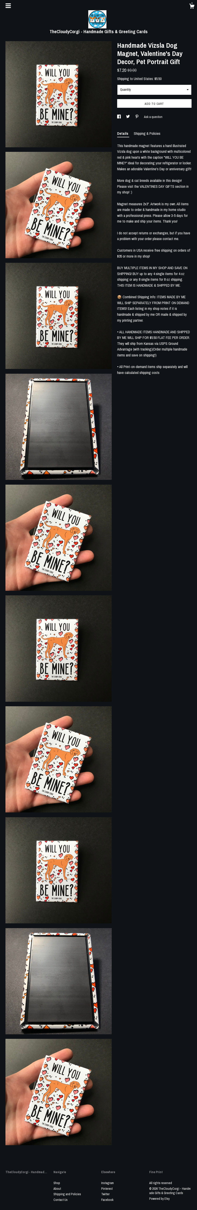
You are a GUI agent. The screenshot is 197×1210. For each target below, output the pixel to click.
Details (123, 133)
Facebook (107, 1200)
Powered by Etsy (159, 1199)
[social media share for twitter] (128, 117)
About (57, 1189)
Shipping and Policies (67, 1194)
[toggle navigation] (8, 5)
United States (143, 78)
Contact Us (60, 1200)
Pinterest (107, 1189)
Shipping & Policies (147, 133)
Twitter (105, 1194)
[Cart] (191, 6)
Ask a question (153, 117)
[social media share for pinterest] (137, 117)
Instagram (107, 1183)
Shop (56, 1183)
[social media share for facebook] (119, 117)
